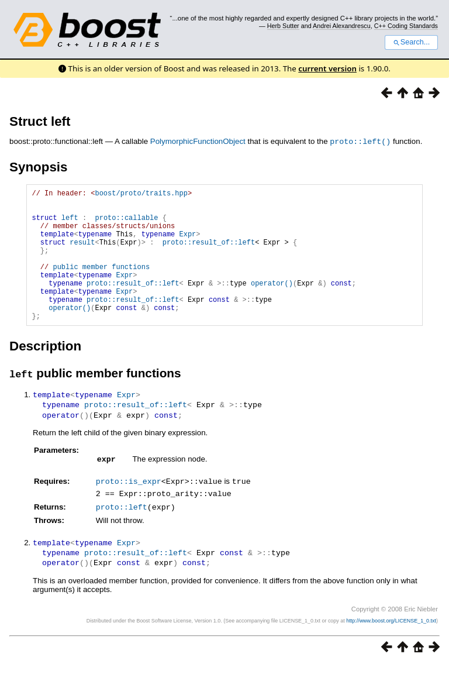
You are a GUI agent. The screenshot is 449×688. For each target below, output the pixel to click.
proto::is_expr (128, 507)
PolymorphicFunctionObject (198, 141)
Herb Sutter (283, 25)
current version (327, 68)
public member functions (101, 283)
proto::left (121, 532)
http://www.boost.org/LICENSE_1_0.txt (391, 645)
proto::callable (126, 224)
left (69, 224)
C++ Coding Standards (406, 25)
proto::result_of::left (209, 254)
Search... (411, 42)
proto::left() (360, 141)
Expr (187, 244)
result (82, 254)
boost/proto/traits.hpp (141, 194)
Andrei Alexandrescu (342, 25)
